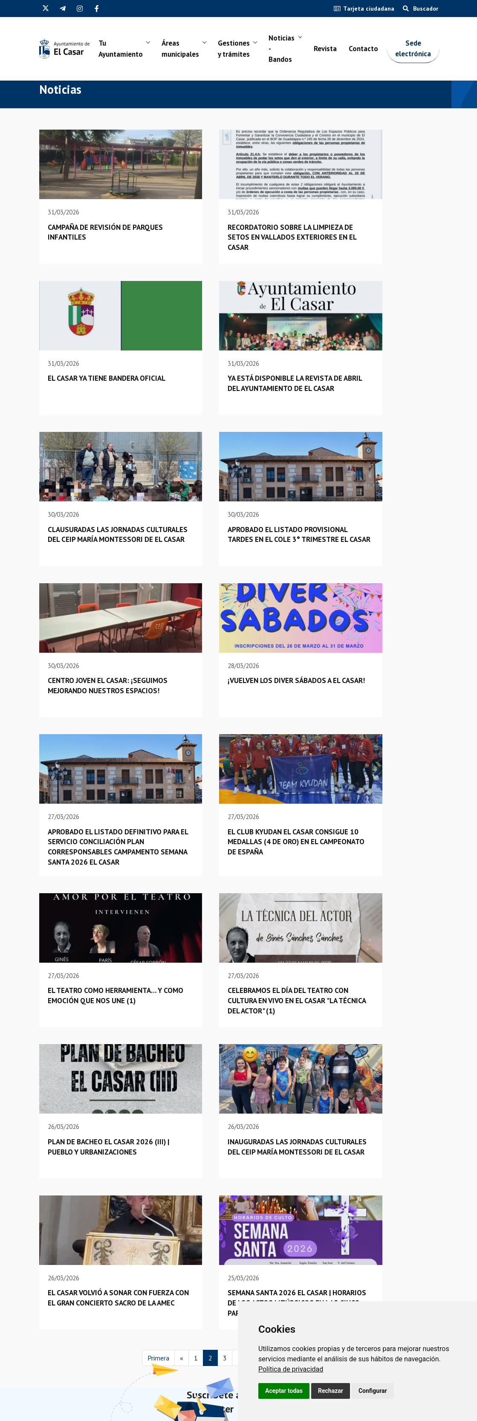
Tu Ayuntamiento (123, 50)
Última (320, 1176)
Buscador (420, 8)
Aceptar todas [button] (284, 1390)
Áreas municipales (185, 50)
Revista (334, 50)
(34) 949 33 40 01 (63, 1359)
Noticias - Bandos (290, 49)
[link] (290, 1369)
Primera (158, 1176)
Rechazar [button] (330, 1390)
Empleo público (183, 1332)
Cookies (196, 1412)
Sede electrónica (426, 50)
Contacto (374, 50)
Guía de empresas (186, 1342)
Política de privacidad (290, 1369)
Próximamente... (380, 1234)
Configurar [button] (372, 1390)
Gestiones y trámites (240, 50)
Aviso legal (169, 1412)
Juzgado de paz (183, 1364)
